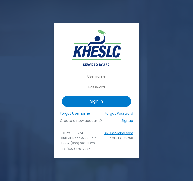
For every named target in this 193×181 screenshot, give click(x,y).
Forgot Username (75, 113)
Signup (127, 120)
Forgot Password (119, 113)
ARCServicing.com (118, 133)
